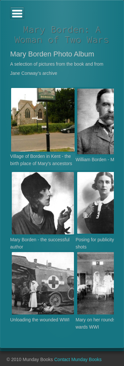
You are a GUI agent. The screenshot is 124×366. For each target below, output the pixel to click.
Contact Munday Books (78, 359)
